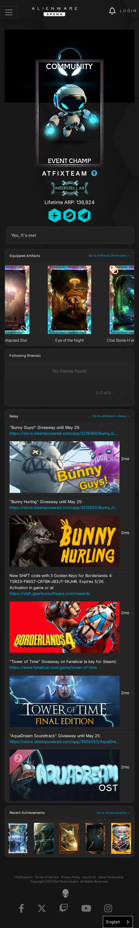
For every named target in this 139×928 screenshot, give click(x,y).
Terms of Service (47, 877)
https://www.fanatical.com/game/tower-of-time (53, 667)
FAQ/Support (23, 877)
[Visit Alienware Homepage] (65, 893)
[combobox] (118, 922)
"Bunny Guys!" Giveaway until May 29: (65, 430)
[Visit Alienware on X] (41, 908)
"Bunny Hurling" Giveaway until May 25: (65, 505)
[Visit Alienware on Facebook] (21, 908)
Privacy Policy (70, 877)
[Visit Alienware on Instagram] (108, 908)
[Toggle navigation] (8, 12)
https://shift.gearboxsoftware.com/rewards (50, 593)
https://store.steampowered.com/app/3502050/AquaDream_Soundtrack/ (65, 741)
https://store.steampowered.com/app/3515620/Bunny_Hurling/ (65, 507)
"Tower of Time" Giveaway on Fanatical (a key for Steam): (65, 664)
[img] (101, 11)
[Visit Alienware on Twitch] (63, 908)
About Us (89, 877)
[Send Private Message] (84, 215)
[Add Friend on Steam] (69, 215)
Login (128, 10)
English (113, 921)
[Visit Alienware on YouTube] (86, 908)
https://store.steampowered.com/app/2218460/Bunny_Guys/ (65, 433)
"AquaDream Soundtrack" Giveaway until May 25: (65, 739)
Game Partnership (111, 877)
